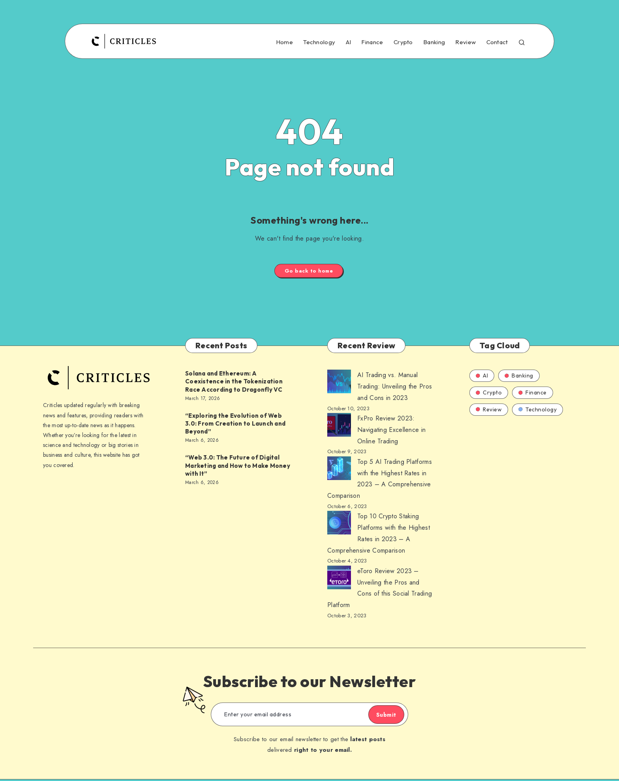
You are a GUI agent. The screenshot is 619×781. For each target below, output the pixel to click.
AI (348, 42)
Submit (378, 716)
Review (465, 42)
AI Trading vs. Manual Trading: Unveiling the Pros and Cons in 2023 (394, 388)
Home (284, 42)
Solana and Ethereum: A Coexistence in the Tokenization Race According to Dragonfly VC (234, 383)
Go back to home (309, 271)
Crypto (403, 42)
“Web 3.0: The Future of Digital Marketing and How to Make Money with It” (237, 467)
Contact (497, 42)
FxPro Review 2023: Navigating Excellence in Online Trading (391, 431)
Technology (319, 42)
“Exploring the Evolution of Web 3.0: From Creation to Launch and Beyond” (235, 425)
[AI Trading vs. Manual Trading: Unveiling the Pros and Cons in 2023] (339, 385)
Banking (434, 42)
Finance (372, 42)
